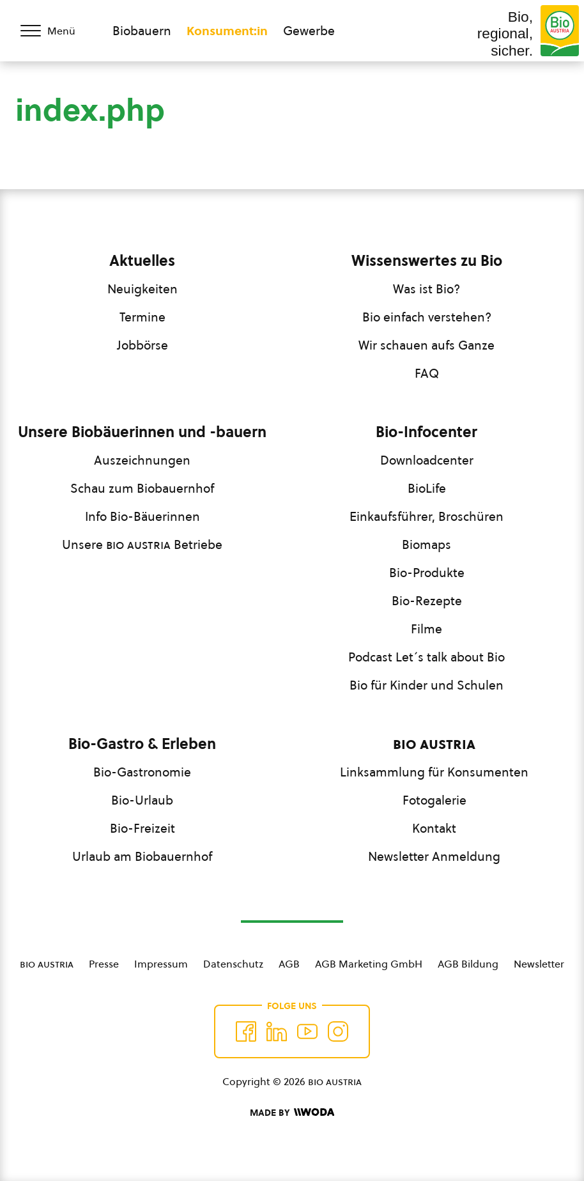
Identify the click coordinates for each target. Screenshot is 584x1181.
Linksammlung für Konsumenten (434, 772)
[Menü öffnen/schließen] (56, 30)
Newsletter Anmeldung (434, 856)
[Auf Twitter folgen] (276, 1031)
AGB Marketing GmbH (368, 964)
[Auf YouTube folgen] (307, 1031)
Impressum (161, 964)
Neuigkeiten (142, 289)
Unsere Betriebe (142, 544)
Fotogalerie (434, 800)
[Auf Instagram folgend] (338, 1031)
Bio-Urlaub (142, 800)
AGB (289, 964)
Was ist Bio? (426, 289)
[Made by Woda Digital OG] (292, 1112)
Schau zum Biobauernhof (142, 488)
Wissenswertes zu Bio (426, 261)
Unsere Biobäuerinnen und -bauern (142, 432)
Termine (142, 317)
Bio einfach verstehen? (426, 317)
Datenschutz (233, 964)
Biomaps (426, 544)
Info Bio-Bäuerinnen (142, 516)
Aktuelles (142, 261)
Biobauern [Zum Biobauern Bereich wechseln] (141, 30)
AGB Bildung (468, 964)
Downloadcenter (426, 460)
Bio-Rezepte (427, 600)
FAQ (427, 373)
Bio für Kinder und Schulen (426, 685)
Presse (104, 964)
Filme (426, 629)
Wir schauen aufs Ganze (426, 345)
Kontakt (434, 828)
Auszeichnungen (142, 460)
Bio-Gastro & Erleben (142, 744)
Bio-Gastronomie (142, 772)
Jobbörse (142, 345)
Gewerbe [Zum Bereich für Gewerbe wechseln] (309, 30)
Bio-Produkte (427, 572)
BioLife (427, 488)
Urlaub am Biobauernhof (142, 856)
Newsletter (539, 964)
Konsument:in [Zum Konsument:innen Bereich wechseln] (227, 30)
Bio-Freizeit (142, 828)
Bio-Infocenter (426, 432)
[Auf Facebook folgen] (246, 1031)
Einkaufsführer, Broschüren (426, 516)
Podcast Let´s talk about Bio (426, 657)
